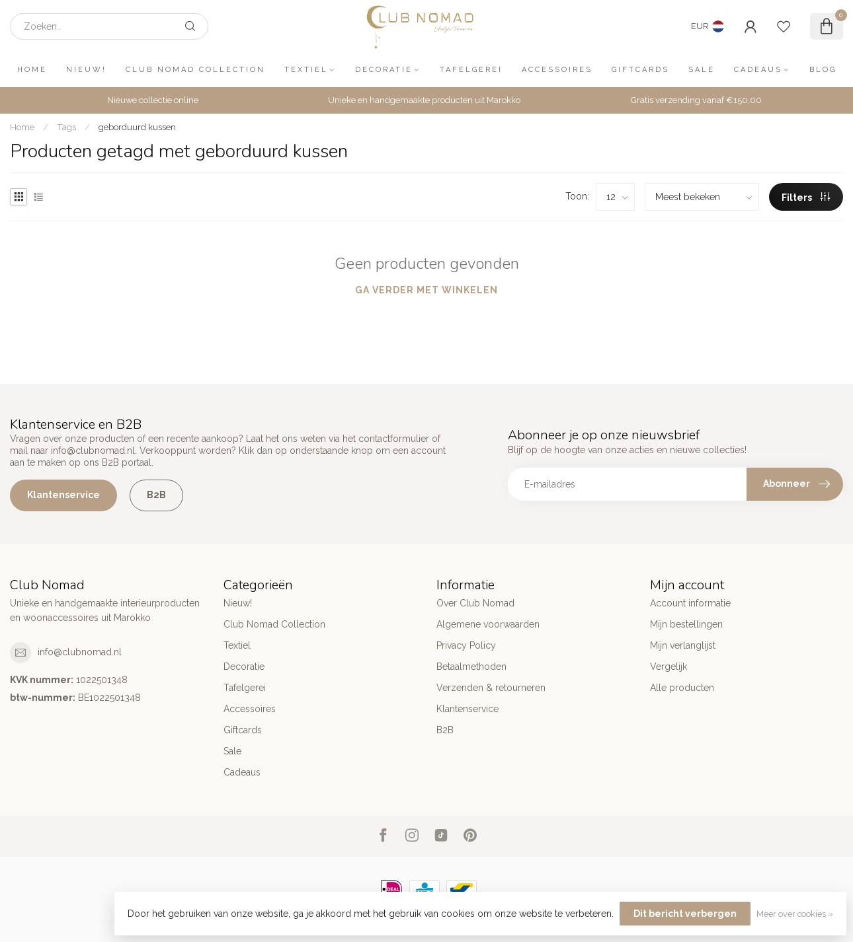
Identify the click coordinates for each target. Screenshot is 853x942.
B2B (156, 494)
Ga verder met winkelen (426, 290)
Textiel (306, 69)
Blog (822, 69)
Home (32, 69)
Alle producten (682, 687)
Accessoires (557, 69)
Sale (701, 69)
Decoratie (384, 69)
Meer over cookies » (794, 914)
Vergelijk (668, 666)
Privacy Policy (466, 645)
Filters (806, 197)
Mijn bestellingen (686, 624)
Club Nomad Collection (195, 69)
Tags (66, 127)
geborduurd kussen (137, 127)
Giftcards (640, 69)
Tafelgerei (471, 69)
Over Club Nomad (475, 603)
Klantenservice (63, 494)
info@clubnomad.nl (80, 652)
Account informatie (690, 603)
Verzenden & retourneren (491, 687)
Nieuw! (86, 69)
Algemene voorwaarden (488, 624)
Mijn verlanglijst (682, 645)
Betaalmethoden (471, 666)
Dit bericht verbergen (685, 913)
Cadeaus (758, 69)
